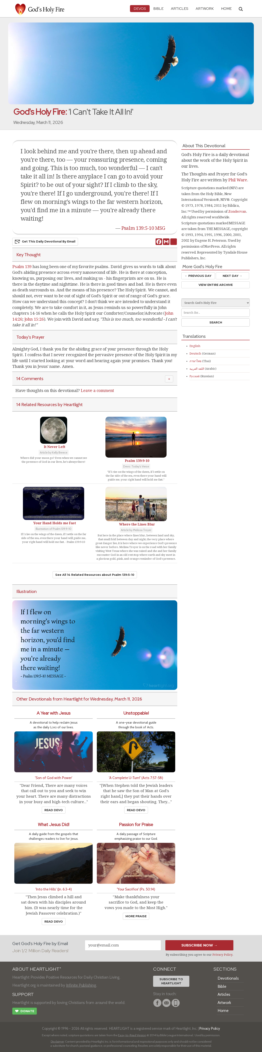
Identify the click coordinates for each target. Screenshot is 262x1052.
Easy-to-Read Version (132, 1035)
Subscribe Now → (199, 945)
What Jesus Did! (53, 824)
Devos (140, 8)
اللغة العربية (197, 368)
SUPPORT (23, 994)
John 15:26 (34, 319)
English (195, 346)
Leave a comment (97, 390)
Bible (158, 8)
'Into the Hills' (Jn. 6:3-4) (53, 889)
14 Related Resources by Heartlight (49, 404)
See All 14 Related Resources (94, 575)
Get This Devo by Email (45, 241)
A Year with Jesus (53, 713)
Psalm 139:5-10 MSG (143, 228)
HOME (226, 8)
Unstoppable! (136, 713)
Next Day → (232, 276)
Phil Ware (237, 179)
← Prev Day (198, 276)
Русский (195, 376)
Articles (179, 8)
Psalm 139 (22, 266)
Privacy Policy (222, 954)
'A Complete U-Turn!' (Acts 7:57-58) (136, 778)
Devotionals (228, 978)
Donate (24, 1011)
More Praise (136, 916)
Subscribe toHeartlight (171, 981)
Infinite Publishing (81, 985)
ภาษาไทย (195, 361)
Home (223, 1010)
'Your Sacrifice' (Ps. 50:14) (136, 889)
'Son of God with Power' (53, 778)
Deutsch (195, 353)
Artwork (205, 8)
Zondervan (237, 211)
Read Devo (53, 810)
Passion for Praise (136, 824)
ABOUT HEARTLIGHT (36, 969)
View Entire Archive (216, 285)
